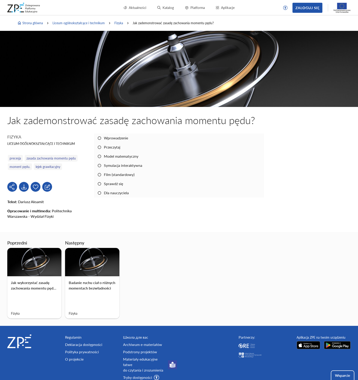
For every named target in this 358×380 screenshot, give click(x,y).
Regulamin (73, 337)
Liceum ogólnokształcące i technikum (79, 23)
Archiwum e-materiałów (142, 344)
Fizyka (118, 23)
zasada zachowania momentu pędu (51, 158)
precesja (15, 158)
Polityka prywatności (82, 352)
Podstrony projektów (140, 352)
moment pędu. (20, 167)
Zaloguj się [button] (307, 7)
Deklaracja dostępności (83, 344)
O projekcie (74, 359)
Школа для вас (135, 337)
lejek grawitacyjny (48, 167)
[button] (285, 8)
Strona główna (30, 23)
